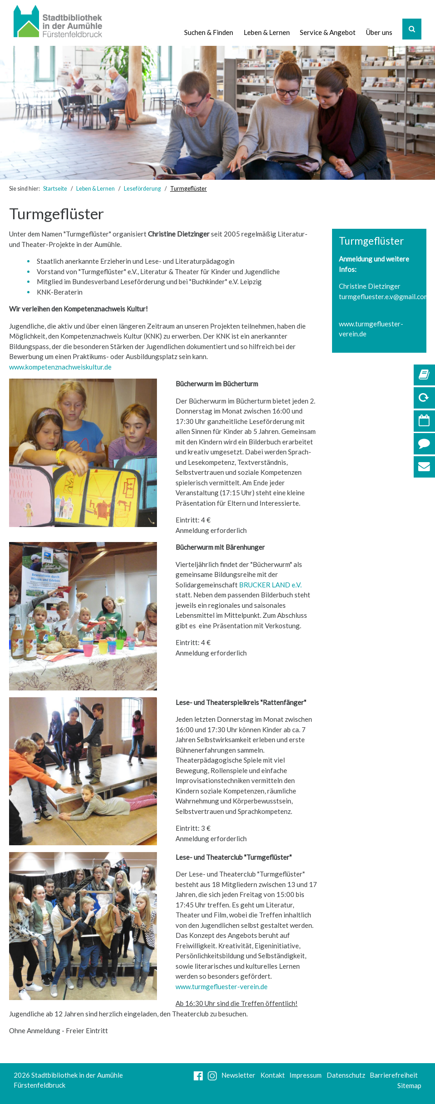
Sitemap (409, 1085)
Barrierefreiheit (394, 1075)
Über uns (379, 32)
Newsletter (238, 1075)
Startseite (55, 188)
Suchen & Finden (208, 32)
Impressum (305, 1075)
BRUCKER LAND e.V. (270, 585)
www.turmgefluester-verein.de (222, 986)
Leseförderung (142, 188)
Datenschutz (346, 1075)
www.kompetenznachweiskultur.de (60, 367)
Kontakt (272, 1075)
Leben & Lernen (267, 32)
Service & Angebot (328, 32)
